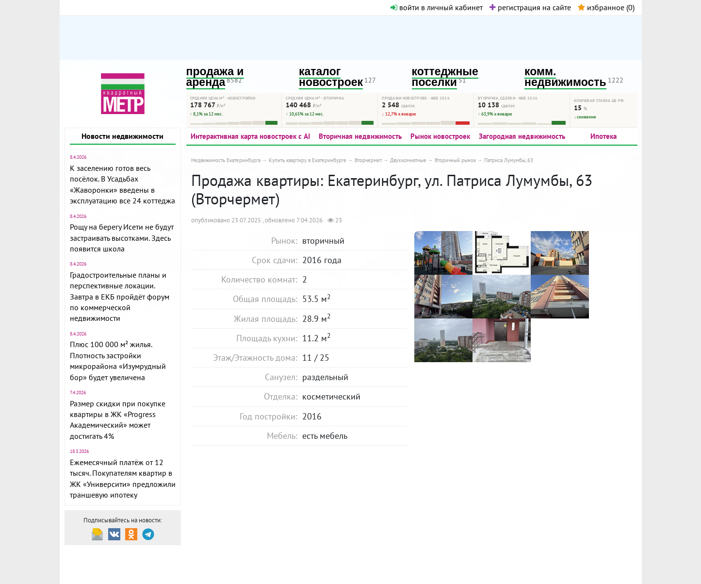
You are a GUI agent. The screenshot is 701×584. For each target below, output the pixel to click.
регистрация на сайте (530, 7)
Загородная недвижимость (522, 136)
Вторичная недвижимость (360, 136)
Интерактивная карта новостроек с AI (250, 136)
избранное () (606, 7)
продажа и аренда (215, 77)
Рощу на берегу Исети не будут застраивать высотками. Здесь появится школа (122, 237)
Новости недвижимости (122, 136)
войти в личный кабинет (437, 7)
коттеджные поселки (445, 77)
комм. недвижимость (565, 77)
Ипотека (603, 136)
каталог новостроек (331, 77)
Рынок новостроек (440, 136)
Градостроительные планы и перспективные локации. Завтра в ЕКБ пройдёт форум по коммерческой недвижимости (119, 296)
